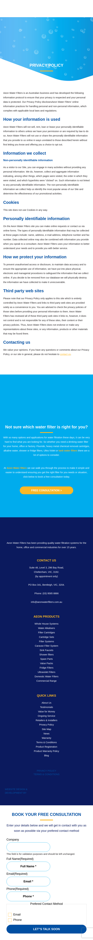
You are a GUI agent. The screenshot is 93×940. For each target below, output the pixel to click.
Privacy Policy (46, 724)
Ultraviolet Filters (46, 672)
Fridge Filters (46, 667)
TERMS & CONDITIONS (46, 774)
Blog (46, 755)
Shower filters (46, 654)
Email (17, 873)
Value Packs (46, 663)
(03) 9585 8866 (51, 593)
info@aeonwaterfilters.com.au (46, 602)
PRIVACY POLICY (46, 770)
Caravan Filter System (46, 646)
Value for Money (46, 711)
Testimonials (46, 707)
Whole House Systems (46, 623)
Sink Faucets (46, 650)
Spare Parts (46, 659)
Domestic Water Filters (46, 676)
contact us (65, 354)
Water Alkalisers (46, 628)
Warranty (46, 738)
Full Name (20, 858)
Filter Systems (46, 641)
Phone (17, 889)
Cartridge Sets (46, 637)
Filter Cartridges (46, 632)
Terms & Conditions (46, 742)
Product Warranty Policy (46, 751)
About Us (46, 702)
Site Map (46, 729)
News (46, 733)
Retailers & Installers (46, 720)
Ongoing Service (46, 716)
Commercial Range (46, 681)
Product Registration (46, 746)
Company (12, 839)
